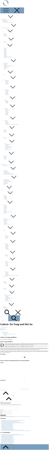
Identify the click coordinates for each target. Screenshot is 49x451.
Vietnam (6, 57)
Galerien (8, 189)
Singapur (6, 54)
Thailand (6, 56)
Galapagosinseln (6, 309)
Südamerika (10, 155)
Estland (7, 101)
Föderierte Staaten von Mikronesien (9, 65)
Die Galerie (4, 333)
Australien (6, 63)
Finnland (7, 91)
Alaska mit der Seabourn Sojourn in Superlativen (7, 426)
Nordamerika (10, 137)
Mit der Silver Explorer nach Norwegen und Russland (8, 429)
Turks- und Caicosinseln (9, 149)
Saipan (5, 222)
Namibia (6, 35)
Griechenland (7, 110)
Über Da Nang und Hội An (6, 332)
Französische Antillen (8, 147)
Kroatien (7, 111)
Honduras (6, 131)
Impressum (4, 20)
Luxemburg (7, 274)
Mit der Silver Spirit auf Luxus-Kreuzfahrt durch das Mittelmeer (9, 422)
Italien (7, 263)
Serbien (7, 113)
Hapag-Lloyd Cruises (7, 180)
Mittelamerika (10, 281)
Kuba (6, 299)
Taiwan (5, 55)
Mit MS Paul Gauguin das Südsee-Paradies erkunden (8, 442)
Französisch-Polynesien (7, 66)
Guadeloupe (7, 298)
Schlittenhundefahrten (5, 183)
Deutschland (7, 80)
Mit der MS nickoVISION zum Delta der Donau (7, 438)
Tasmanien (6, 223)
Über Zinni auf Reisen (5, 21)
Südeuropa (11, 108)
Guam (5, 220)
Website (1, 414)
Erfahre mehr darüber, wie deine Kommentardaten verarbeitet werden (22, 417)
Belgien (7, 272)
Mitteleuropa (12, 235)
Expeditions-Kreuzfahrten (6, 165)
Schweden (7, 248)
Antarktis (6, 42)
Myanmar (6, 52)
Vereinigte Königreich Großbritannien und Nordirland (12, 124)
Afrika (9, 33)
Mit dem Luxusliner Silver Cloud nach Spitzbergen (8, 427)
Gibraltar (7, 109)
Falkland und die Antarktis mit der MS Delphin (7, 443)
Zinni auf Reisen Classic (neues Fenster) (8, 22)
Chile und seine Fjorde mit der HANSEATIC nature (8, 425)
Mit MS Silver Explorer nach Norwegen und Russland (8, 441)
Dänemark (7, 244)
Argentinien (6, 156)
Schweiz (7, 82)
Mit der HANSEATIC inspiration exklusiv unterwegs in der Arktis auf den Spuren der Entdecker (13, 423)
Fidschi (5, 219)
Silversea (6, 182)
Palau (5, 68)
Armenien (6, 205)
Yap (5, 224)
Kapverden (6, 34)
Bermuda (7, 145)
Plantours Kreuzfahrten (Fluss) (8, 173)
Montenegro (7, 112)
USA (5, 150)
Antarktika (10, 41)
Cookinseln (6, 64)
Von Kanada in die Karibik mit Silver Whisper (7, 428)
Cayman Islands (8, 146)
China (5, 48)
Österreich (7, 81)
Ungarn (7, 238)
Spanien (7, 114)
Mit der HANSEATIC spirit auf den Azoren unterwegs (8, 424)
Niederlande (7, 123)
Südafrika (6, 198)
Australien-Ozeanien (11, 218)
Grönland (7, 246)
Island (6, 92)
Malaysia (6, 51)
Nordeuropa (11, 89)
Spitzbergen (7, 94)
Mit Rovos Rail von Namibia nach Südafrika (7, 439)
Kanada (5, 289)
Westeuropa (11, 120)
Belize (5, 130)
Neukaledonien (6, 67)
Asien (9, 47)
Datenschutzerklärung (5, 19)
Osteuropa (11, 100)
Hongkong (6, 206)
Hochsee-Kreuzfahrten (11, 179)
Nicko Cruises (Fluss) (7, 172)
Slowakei (7, 83)
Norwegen (7, 93)
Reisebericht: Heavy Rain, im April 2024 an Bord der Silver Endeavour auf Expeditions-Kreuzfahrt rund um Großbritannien (16, 431)
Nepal (5, 209)
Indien (5, 207)
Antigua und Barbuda (8, 144)
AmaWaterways (6, 171)
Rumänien (7, 102)
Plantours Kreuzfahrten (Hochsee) (9, 181)
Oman (5, 53)
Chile (5, 157)
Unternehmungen (9, 164)
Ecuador (6, 158)
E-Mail (1, 413)
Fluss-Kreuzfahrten (11, 170)
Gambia (5, 196)
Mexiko (5, 282)
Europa (9, 74)
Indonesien (6, 49)
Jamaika (7, 148)
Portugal (7, 264)
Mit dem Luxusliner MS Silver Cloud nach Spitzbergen (8, 440)
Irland (6, 122)
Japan (5, 50)
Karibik (11, 143)
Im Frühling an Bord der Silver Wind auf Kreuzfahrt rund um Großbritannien (11, 421)
